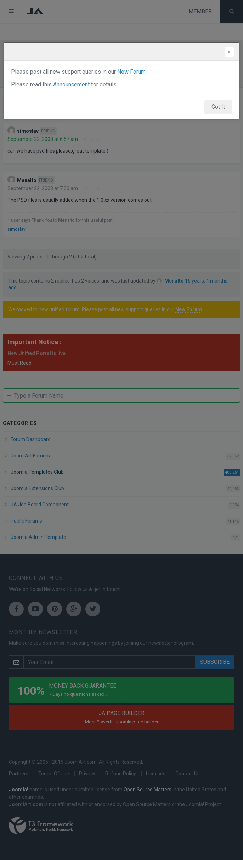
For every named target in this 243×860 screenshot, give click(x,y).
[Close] (229, 52)
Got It (218, 106)
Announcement (71, 84)
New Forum (131, 71)
